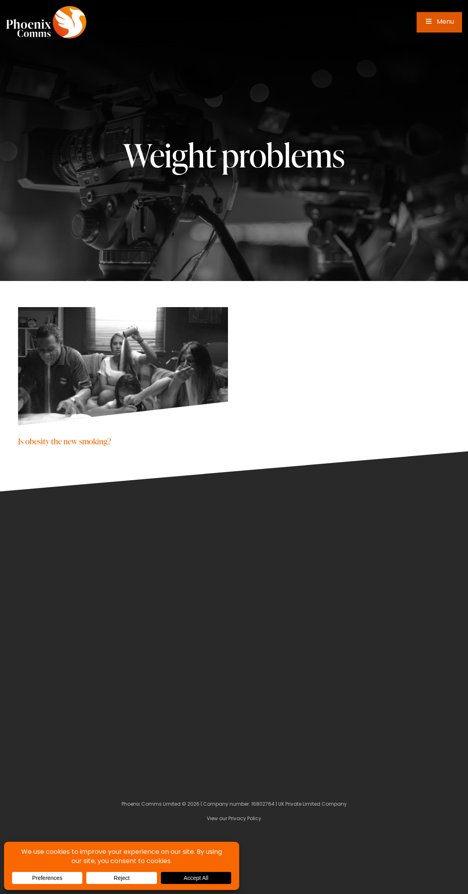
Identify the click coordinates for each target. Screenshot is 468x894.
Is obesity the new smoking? (64, 441)
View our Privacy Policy (234, 819)
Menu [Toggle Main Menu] (439, 22)
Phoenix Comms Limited (151, 804)
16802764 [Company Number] (263, 804)
